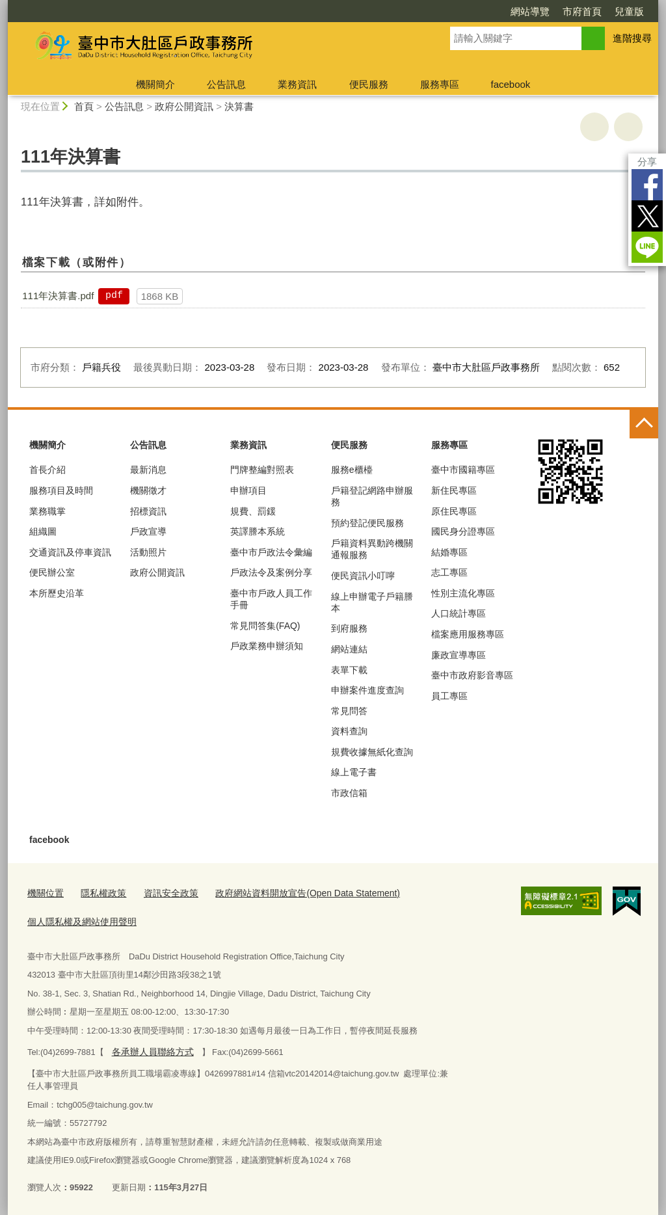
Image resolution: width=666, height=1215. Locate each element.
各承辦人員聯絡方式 (149, 1048)
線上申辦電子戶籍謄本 (372, 602)
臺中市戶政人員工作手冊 (271, 599)
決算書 (239, 106)
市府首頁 (582, 11)
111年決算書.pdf (58, 295)
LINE (647, 247)
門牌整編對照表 (262, 469)
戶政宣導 (148, 531)
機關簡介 (155, 84)
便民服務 (368, 84)
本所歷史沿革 (56, 593)
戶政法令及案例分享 (271, 572)
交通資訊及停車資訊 (70, 552)
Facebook (647, 184)
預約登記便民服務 (367, 523)
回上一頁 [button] (628, 127)
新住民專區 (454, 490)
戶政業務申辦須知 (266, 646)
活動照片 (148, 552)
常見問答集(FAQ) (265, 626)
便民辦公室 (52, 572)
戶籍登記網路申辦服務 (372, 496)
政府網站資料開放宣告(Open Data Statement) (291, 893)
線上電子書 (354, 772)
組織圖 (43, 531)
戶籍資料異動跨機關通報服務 (372, 549)
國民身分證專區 (463, 531)
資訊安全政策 (163, 893)
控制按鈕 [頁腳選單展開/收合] (644, 424)
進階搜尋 (632, 38)
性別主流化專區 (463, 593)
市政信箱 (349, 793)
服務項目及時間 (61, 490)
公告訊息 (226, 84)
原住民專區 (454, 511)
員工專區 (449, 696)
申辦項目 (248, 490)
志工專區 (449, 572)
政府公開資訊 (184, 106)
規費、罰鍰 (253, 511)
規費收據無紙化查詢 (372, 752)
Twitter (647, 216)
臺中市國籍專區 (463, 469)
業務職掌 (47, 511)
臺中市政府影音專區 (472, 675)
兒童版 (629, 11)
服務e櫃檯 (352, 469)
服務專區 (439, 84)
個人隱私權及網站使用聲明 (78, 919)
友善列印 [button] (594, 127)
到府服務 (349, 628)
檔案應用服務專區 (467, 634)
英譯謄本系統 (257, 531)
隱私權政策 (99, 893)
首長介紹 (47, 469)
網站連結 (349, 649)
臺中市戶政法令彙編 (271, 552)
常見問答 (349, 711)
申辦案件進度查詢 (367, 690)
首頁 (84, 106)
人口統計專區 (458, 613)
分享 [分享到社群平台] (647, 162)
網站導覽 (530, 11)
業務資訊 (297, 84)
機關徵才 (148, 490)
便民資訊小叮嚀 (363, 575)
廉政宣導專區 (458, 655)
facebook (510, 84)
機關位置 (44, 893)
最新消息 (148, 469)
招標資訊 (148, 511)
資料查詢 (349, 731)
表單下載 (349, 670)
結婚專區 (449, 552)
